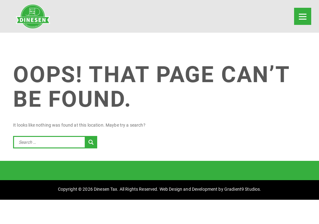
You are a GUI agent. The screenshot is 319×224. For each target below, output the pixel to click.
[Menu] (302, 16)
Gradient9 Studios (242, 189)
